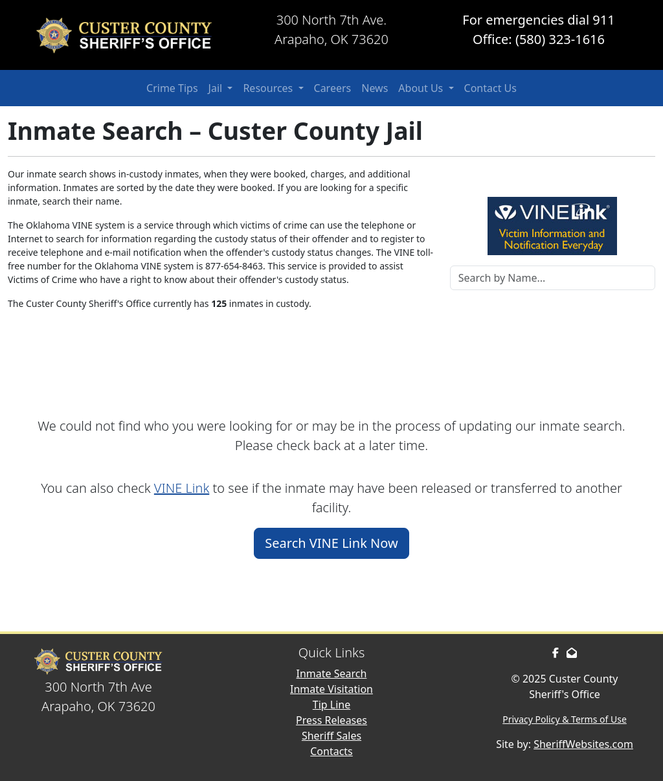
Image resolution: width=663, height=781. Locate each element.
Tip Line (331, 704)
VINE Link (181, 488)
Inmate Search (332, 673)
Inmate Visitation (331, 689)
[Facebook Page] (555, 653)
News (374, 88)
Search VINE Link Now (331, 543)
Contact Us (490, 88)
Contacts (331, 751)
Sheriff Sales (331, 736)
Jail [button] (216, 88)
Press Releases (331, 720)
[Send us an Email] (572, 653)
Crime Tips (172, 88)
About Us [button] (421, 88)
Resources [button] (269, 88)
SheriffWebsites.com (583, 744)
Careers (333, 88)
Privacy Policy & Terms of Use (564, 719)
